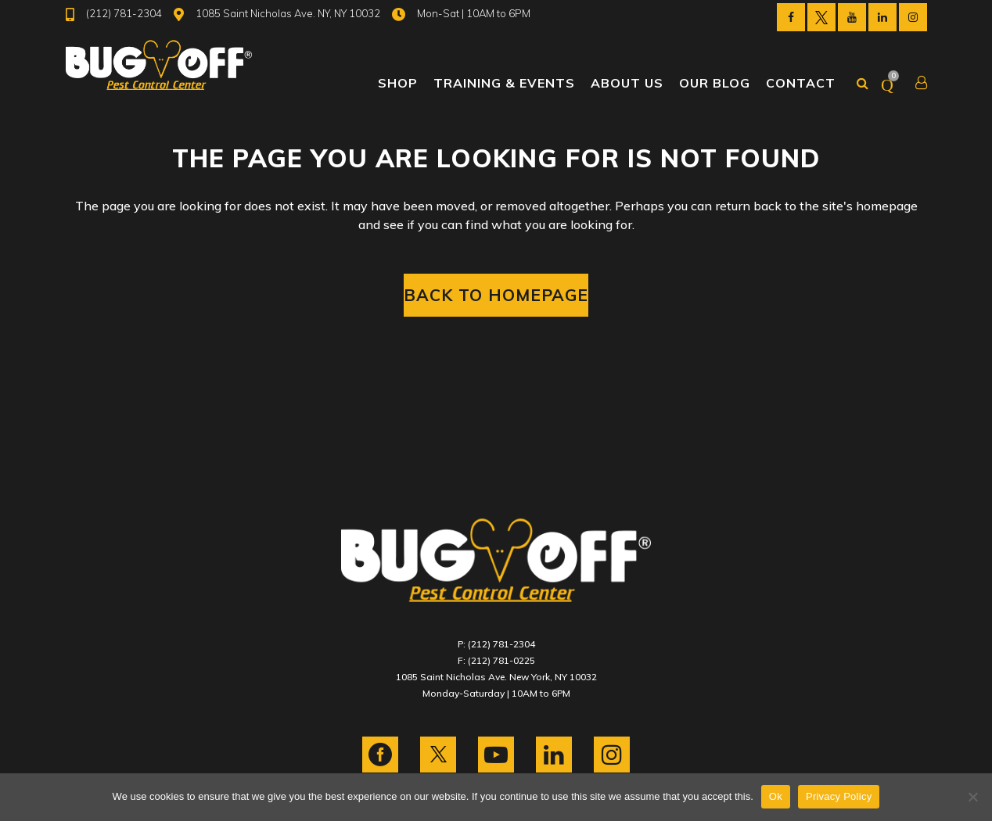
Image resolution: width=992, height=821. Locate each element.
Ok (775, 796)
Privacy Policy (839, 796)
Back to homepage (496, 295)
